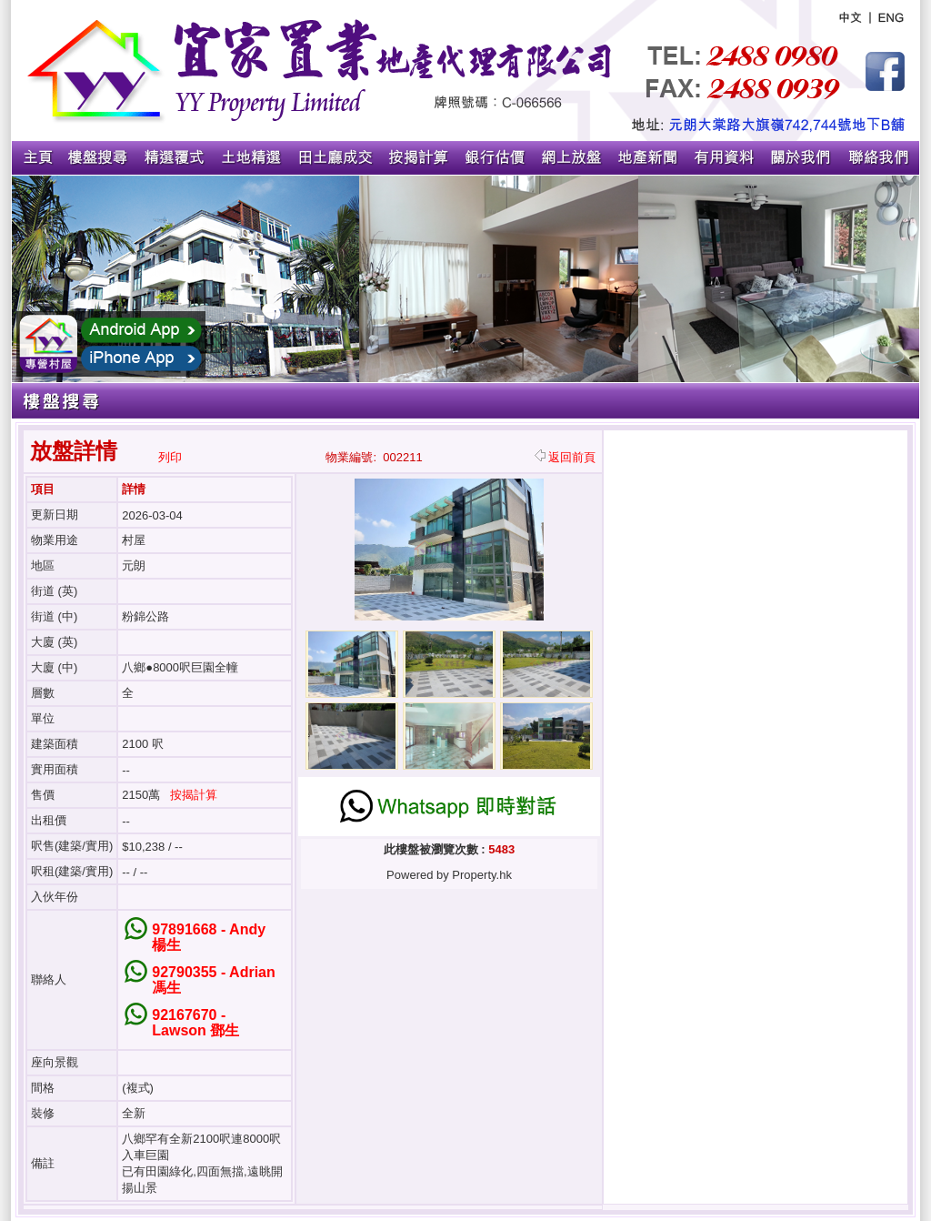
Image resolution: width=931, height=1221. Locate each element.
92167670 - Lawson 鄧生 (195, 1022)
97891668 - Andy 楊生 (208, 937)
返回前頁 (565, 457)
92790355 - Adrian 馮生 (213, 979)
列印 (170, 457)
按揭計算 (193, 795)
